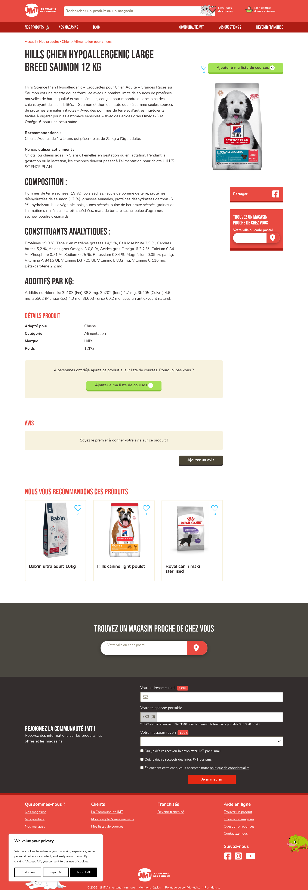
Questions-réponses (239, 826)
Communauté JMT (191, 27)
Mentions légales (150, 887)
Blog (96, 27)
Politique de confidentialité (182, 887)
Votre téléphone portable (161, 708)
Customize (28, 872)
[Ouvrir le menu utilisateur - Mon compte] (269, 11)
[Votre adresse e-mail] (211, 697)
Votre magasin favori (158, 733)
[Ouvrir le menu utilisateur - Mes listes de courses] (236, 11)
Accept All (83, 872)
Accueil (30, 41)
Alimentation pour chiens (93, 41)
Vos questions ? (230, 27)
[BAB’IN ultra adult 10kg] (55, 541)
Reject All (55, 872)
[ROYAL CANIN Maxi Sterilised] (192, 541)
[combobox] (139, 11)
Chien (66, 41)
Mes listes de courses (107, 826)
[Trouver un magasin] (273, 238)
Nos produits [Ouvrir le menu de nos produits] (34, 27)
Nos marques (35, 826)
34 (215, 510)
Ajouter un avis (200, 460)
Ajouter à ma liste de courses (246, 67)
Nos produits (49, 41)
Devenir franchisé (269, 27)
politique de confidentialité (229, 768)
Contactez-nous (236, 833)
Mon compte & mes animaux (112, 819)
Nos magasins (68, 27)
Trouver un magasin (239, 819)
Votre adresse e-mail (157, 688)
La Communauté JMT (107, 812)
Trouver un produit (238, 812)
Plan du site (212, 887)
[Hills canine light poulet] (123, 541)
